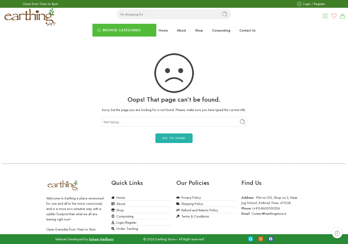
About (181, 30)
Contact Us (247, 30)
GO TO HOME (174, 138)
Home (163, 30)
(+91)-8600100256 (266, 208)
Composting (221, 30)
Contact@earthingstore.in (268, 213)
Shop (199, 30)
